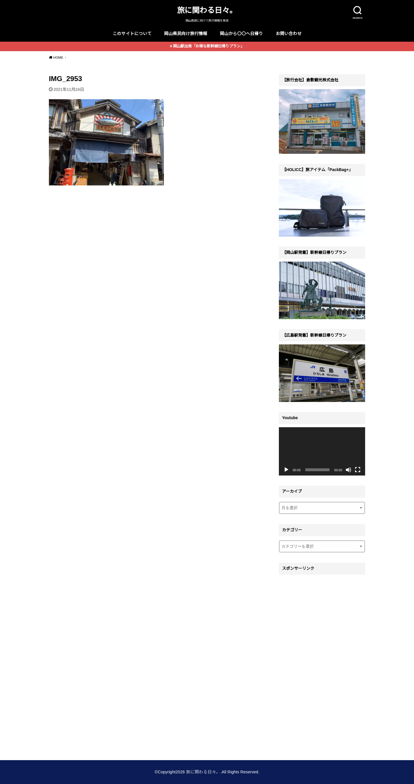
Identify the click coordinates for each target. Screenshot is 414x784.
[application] (322, 451)
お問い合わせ (289, 33)
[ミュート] (348, 470)
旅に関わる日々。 (207, 10)
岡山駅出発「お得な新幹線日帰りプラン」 (208, 46)
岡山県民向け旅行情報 (185, 33)
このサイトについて (132, 33)
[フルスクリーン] (358, 470)
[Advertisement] (322, 664)
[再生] (286, 470)
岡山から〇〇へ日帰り (241, 33)
